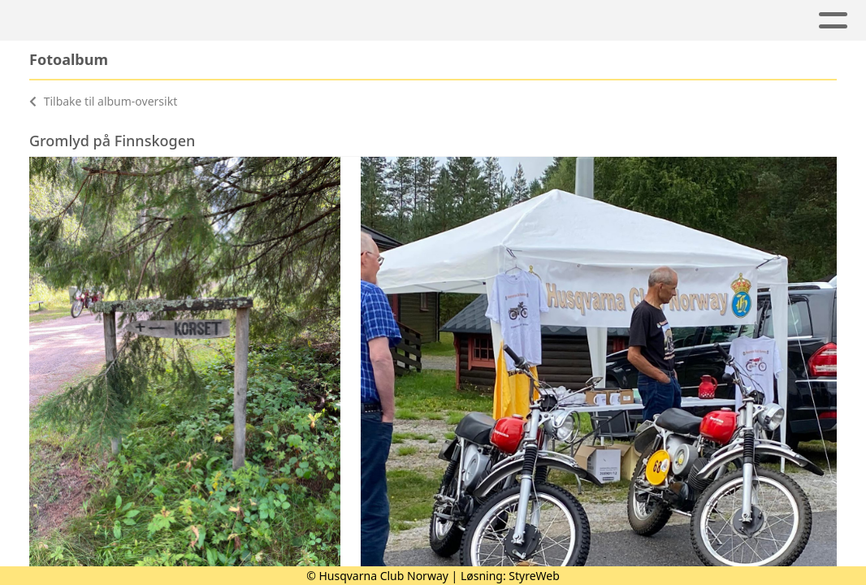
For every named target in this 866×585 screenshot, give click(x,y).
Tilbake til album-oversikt (103, 101)
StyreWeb (534, 575)
